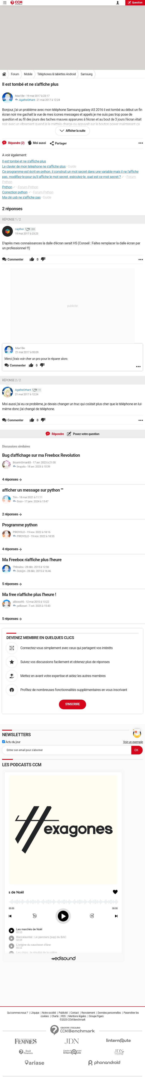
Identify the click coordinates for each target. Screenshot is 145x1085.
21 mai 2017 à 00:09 (26, 352)
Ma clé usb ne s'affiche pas (21, 197)
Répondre (57, 434)
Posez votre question (85, 434)
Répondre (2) (15, 143)
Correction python (14, 192)
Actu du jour (11, 742)
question (135, 2)
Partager (58, 143)
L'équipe (35, 1012)
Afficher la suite (75, 130)
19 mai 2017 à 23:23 (26, 233)
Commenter (18, 365)
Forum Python (28, 187)
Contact (74, 1012)
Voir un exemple (133, 742)
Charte (54, 1016)
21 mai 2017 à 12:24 (48, 99)
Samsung (86, 74)
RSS (63, 1016)
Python (7, 187)
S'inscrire (72, 704)
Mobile (28, 74)
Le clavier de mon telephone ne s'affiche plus (34, 166)
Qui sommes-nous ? (17, 1012)
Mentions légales (77, 1016)
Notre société (49, 1012)
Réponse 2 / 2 (11, 380)
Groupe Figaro (96, 1016)
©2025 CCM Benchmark (72, 1019)
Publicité (63, 1012)
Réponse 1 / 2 (11, 219)
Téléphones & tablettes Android (56, 74)
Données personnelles (109, 1012)
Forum (15, 74)
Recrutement (88, 1012)
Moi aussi (39, 143)
